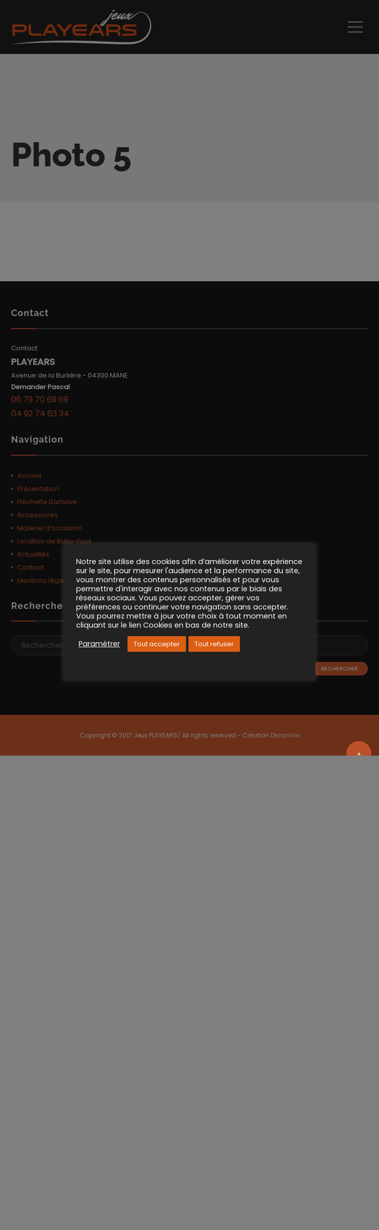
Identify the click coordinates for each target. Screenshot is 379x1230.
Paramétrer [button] (99, 643)
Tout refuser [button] (214, 644)
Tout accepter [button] (157, 644)
